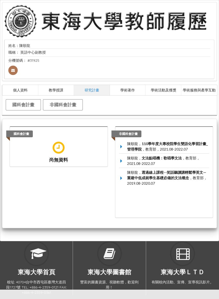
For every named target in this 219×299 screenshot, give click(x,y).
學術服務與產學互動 (199, 90)
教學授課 (56, 90)
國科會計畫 (23, 104)
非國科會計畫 (63, 104)
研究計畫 (92, 90)
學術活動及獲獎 (163, 90)
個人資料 (20, 90)
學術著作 (127, 90)
